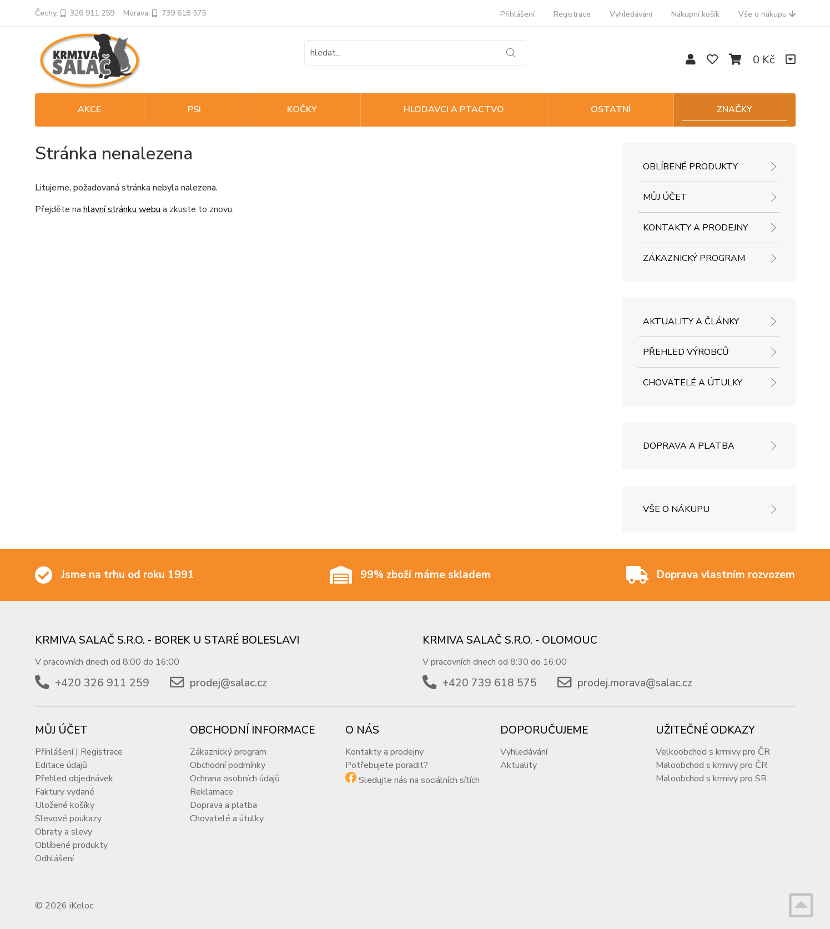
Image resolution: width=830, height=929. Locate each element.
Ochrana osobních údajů (235, 778)
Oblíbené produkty (690, 166)
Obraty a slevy (63, 832)
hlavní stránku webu (121, 209)
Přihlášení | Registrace (79, 752)
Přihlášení (517, 14)
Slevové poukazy (68, 818)
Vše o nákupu (767, 14)
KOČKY (302, 109)
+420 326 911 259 (102, 683)
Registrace (572, 14)
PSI (194, 109)
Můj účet (665, 197)
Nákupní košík (695, 14)
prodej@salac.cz (228, 683)
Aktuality (518, 765)
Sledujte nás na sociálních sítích (419, 780)
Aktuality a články (691, 321)
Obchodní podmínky (227, 765)
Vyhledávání (631, 14)
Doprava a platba (689, 446)
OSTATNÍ (611, 109)
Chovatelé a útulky (692, 382)
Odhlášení (54, 858)
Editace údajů (61, 765)
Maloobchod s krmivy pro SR (711, 778)
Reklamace (211, 792)
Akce (89, 109)
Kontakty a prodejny (695, 228)
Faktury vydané (64, 792)
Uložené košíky (64, 805)
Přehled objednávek (74, 778)
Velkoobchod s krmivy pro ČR (713, 752)
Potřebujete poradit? (386, 765)
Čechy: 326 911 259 (74, 13)
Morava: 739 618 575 (164, 13)
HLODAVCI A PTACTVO (454, 109)
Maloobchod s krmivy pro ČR (711, 765)
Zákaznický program (694, 258)
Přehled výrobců (686, 352)
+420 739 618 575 (489, 683)
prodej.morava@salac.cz (634, 683)
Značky (734, 109)
